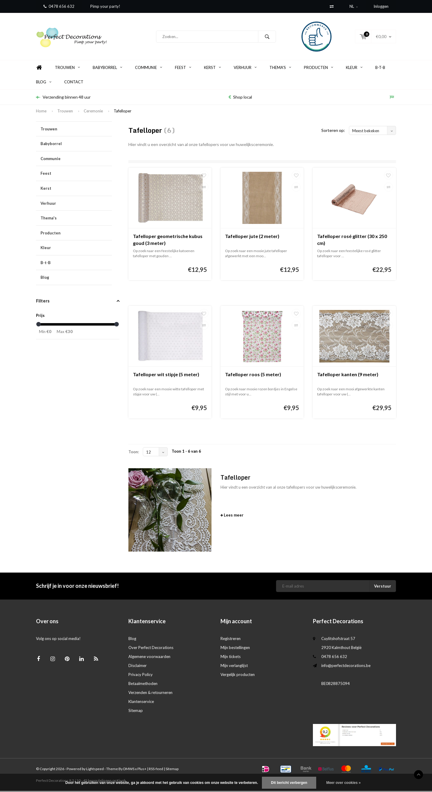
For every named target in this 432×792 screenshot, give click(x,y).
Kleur (354, 68)
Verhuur (245, 68)
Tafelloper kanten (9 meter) (347, 375)
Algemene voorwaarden (149, 657)
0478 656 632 (59, 6)
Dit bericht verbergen (289, 783)
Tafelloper (122, 112)
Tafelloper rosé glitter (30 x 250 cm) (352, 240)
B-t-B (380, 68)
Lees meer (232, 516)
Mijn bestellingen (235, 648)
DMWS (128, 770)
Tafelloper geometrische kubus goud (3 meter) (167, 240)
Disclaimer (137, 666)
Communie (148, 68)
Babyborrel (107, 68)
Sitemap (135, 711)
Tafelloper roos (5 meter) (253, 375)
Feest (183, 68)
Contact (73, 83)
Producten (318, 68)
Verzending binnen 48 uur (63, 98)
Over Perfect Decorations (150, 648)
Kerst (212, 68)
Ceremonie (93, 112)
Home (39, 68)
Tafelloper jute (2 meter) (252, 237)
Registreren (230, 639)
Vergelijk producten (237, 675)
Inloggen (381, 6)
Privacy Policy (140, 675)
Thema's (280, 68)
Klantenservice (141, 702)
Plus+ (141, 770)
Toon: (133, 453)
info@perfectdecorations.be (345, 666)
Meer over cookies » (343, 783)
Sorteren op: (333, 131)
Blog (43, 83)
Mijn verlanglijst (234, 666)
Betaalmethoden (143, 684)
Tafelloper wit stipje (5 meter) (166, 375)
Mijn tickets (230, 657)
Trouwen (67, 68)
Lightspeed (95, 770)
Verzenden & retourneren (150, 693)
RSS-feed (156, 770)
